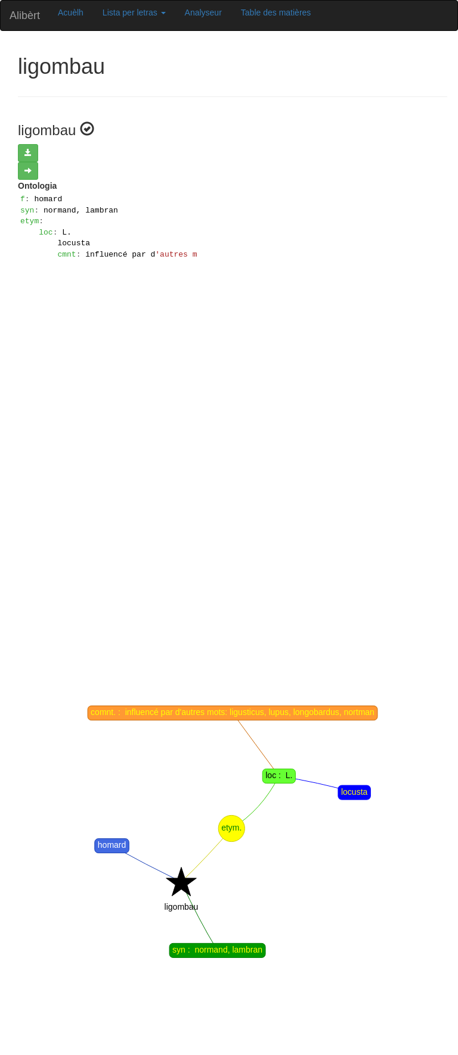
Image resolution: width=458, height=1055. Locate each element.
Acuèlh (70, 12)
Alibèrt (25, 15)
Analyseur (203, 12)
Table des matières (276, 12)
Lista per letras (134, 12)
